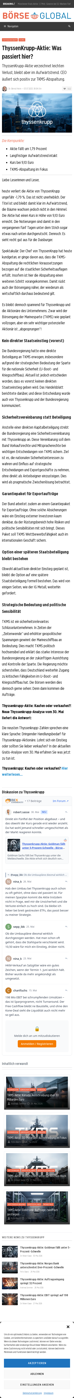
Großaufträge (28, 1089)
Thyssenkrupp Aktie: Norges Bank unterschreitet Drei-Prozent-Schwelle (42, 1265)
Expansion (13, 1089)
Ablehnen (37, 1374)
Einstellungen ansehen (37, 1384)
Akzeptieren (37, 1363)
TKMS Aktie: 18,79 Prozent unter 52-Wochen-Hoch (36, 1176)
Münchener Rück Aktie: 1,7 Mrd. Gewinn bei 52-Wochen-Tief (44, 3)
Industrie (48, 1204)
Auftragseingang (16, 1204)
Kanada (41, 1089)
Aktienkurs (14, 1170)
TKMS (21, 40)
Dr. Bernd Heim (14, 88)
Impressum (48, 1393)
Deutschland (28, 1170)
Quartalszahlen (45, 1170)
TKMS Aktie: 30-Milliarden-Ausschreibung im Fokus (37, 1138)
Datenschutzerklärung (32, 1393)
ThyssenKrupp (10, 40)
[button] (68, 1327)
